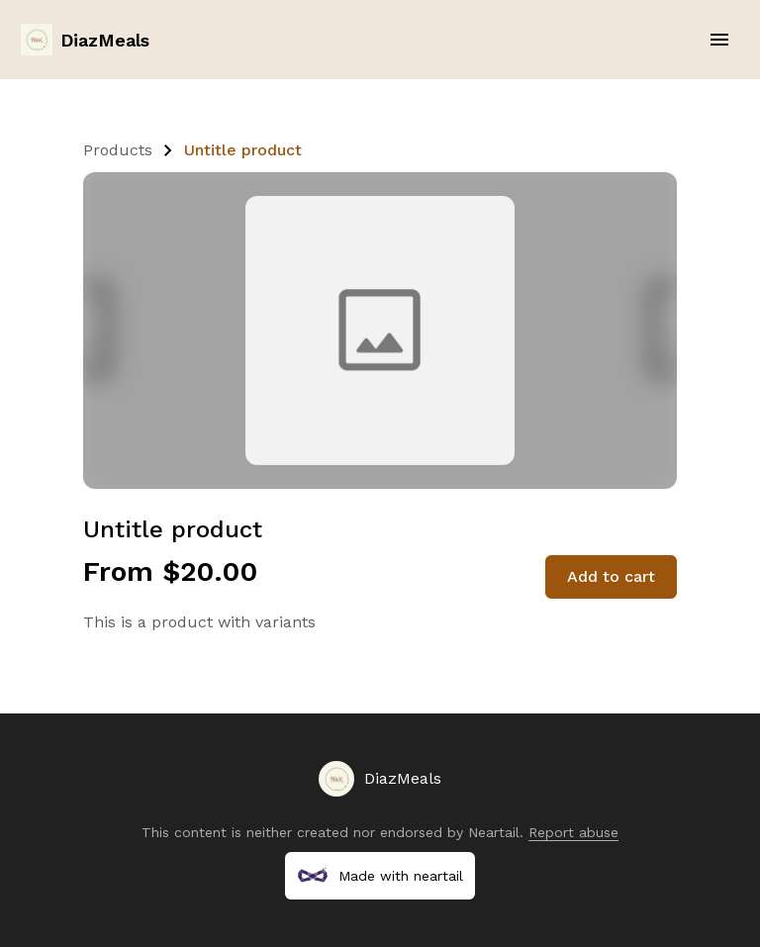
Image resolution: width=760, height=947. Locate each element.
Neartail (494, 832)
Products (117, 150)
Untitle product (243, 150)
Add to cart (611, 576)
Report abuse (573, 832)
